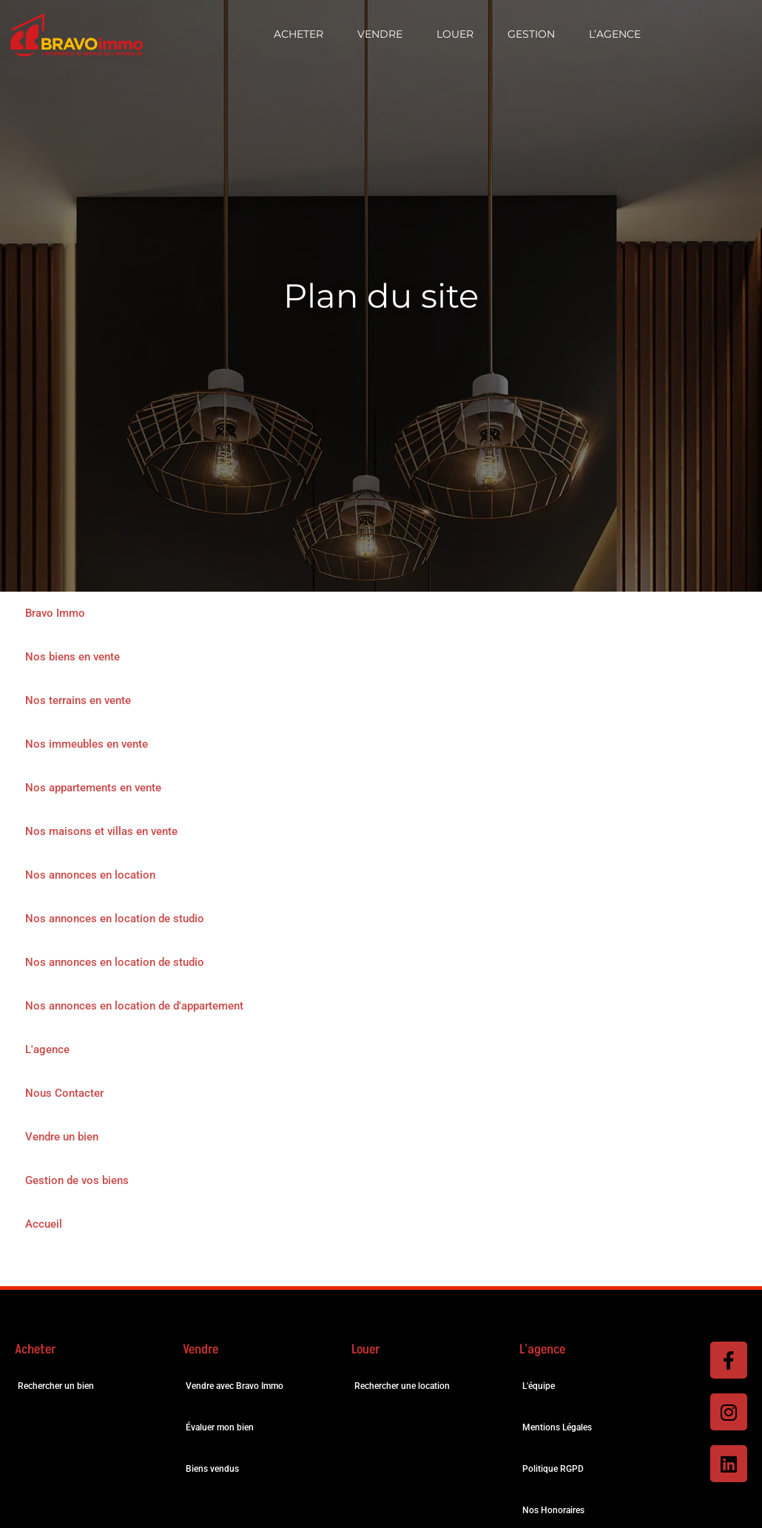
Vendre (379, 34)
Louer (454, 34)
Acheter (298, 34)
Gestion (531, 34)
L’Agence (615, 34)
